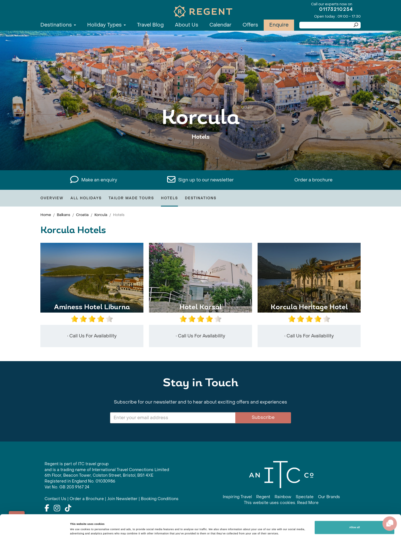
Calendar (220, 25)
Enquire (278, 25)
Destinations (58, 25)
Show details (78, 523)
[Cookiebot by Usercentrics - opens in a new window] (36, 525)
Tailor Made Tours (131, 198)
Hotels (169, 198)
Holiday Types (106, 25)
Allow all (354, 507)
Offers (250, 25)
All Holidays (86, 198)
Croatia (82, 214)
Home (45, 214)
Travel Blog (150, 25)
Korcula (100, 214)
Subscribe (263, 417)
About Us (186, 25)
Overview (51, 198)
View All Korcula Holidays (201, 154)
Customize (354, 521)
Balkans (63, 214)
